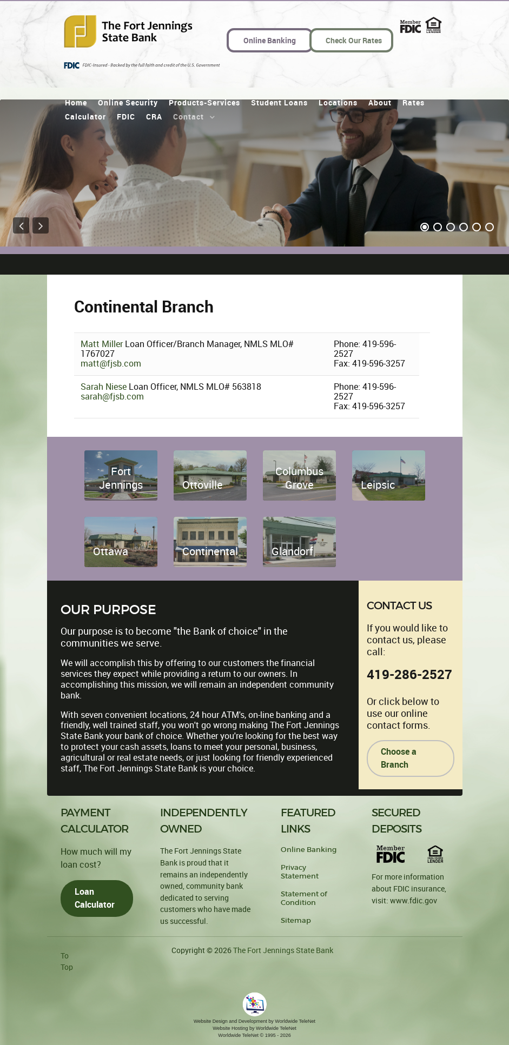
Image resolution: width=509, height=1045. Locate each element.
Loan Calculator (95, 898)
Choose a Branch (399, 758)
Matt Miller (103, 344)
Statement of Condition (304, 898)
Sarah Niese (105, 387)
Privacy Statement (300, 871)
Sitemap (296, 920)
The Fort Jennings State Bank (283, 950)
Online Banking (308, 850)
